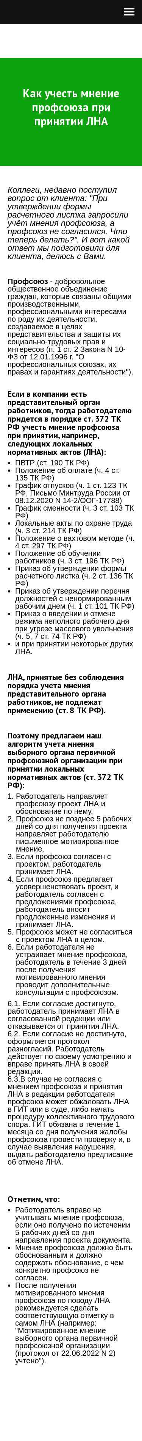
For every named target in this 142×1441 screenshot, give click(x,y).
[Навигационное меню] (129, 12)
